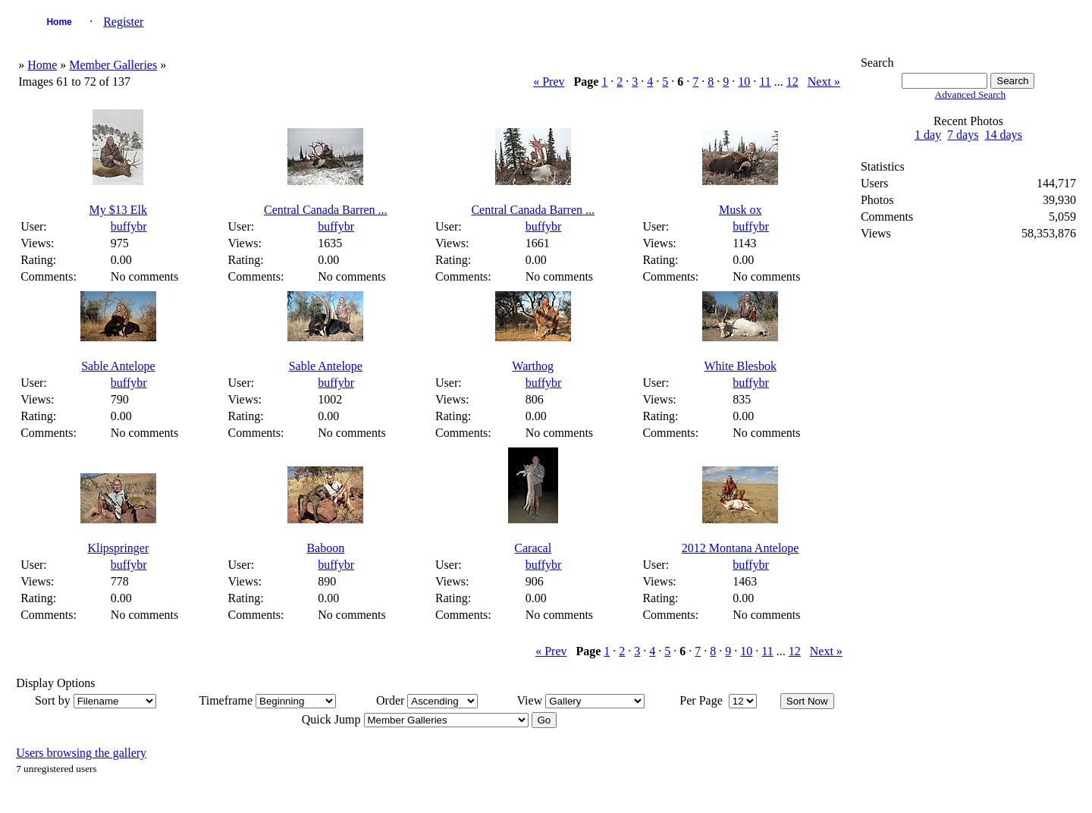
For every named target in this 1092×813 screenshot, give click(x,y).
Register (123, 21)
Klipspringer (118, 547)
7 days (962, 134)
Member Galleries (113, 64)
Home (58, 22)
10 (744, 81)
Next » (824, 81)
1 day (928, 134)
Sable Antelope (118, 365)
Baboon (325, 547)
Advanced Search (970, 94)
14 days (1002, 134)
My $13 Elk (118, 209)
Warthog (533, 365)
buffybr (129, 226)
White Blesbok (740, 365)
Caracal (532, 547)
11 (764, 81)
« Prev (548, 81)
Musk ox (740, 209)
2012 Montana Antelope (740, 547)
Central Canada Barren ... (326, 209)
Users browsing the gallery (81, 752)
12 (792, 81)
